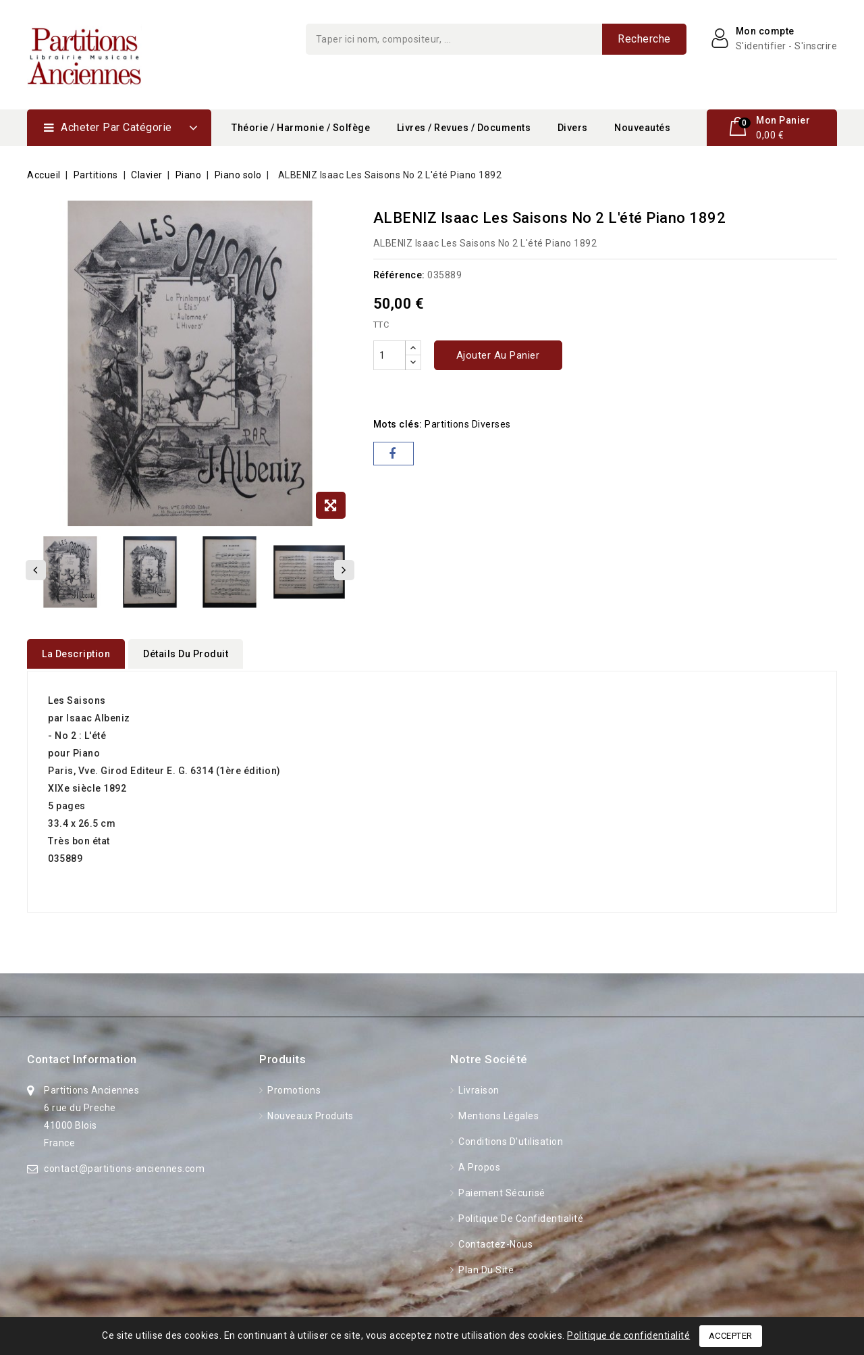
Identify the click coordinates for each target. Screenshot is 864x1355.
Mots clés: (398, 424)
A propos (478, 1165)
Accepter (731, 1336)
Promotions (293, 1088)
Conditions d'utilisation (510, 1139)
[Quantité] (389, 355)
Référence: (399, 275)
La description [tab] (76, 653)
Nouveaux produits (309, 1113)
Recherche (644, 38)
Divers (573, 127)
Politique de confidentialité (520, 1216)
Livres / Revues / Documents (464, 127)
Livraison (478, 1088)
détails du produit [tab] (185, 653)
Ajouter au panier (498, 355)
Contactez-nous (494, 1242)
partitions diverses (468, 424)
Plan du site (485, 1267)
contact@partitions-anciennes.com (124, 1166)
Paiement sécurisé (500, 1190)
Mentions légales (497, 1113)
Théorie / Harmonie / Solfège (301, 127)
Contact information (82, 1057)
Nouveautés (642, 127)
